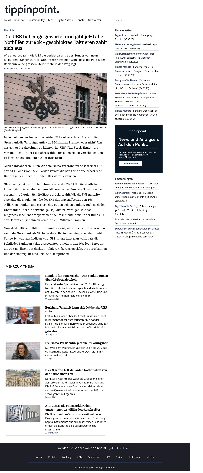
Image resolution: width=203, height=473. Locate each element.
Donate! (80, 20)
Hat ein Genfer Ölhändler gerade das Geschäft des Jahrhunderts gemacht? (137, 232)
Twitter (119, 457)
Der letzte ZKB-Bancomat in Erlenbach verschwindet (134, 57)
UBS (57, 137)
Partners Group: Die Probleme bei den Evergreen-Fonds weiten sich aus (137, 70)
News (7, 20)
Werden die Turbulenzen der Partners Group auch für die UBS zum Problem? (136, 84)
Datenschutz (94, 457)
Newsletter (94, 20)
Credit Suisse (75, 184)
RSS (108, 457)
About (39, 457)
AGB (79, 457)
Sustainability (37, 20)
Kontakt (52, 457)
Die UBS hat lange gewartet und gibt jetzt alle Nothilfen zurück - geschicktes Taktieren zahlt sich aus (55, 42)
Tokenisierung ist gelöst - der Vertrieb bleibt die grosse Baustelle (136, 210)
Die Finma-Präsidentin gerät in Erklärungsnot (76, 343)
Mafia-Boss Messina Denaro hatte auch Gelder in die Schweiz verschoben (136, 196)
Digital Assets (64, 20)
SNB (85, 194)
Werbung (66, 457)
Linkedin (149, 457)
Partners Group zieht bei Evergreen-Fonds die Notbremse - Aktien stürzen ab (136, 114)
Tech (50, 20)
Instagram (134, 457)
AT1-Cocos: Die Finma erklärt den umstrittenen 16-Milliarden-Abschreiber (72, 407)
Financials (20, 20)
